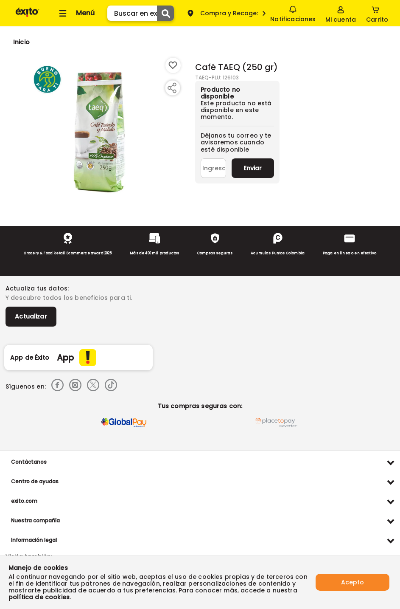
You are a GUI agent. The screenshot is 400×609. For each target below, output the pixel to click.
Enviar (252, 168)
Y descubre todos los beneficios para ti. (69, 297)
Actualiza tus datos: (37, 288)
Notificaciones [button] (293, 13)
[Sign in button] (340, 13)
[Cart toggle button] (377, 13)
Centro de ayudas (35, 481)
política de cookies (39, 597)
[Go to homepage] (21, 42)
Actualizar (31, 316)
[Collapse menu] (75, 13)
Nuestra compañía (35, 520)
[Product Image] (99, 132)
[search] (140, 13)
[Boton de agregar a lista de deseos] (173, 65)
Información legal (34, 540)
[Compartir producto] (172, 88)
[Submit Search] (165, 13)
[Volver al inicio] (27, 16)
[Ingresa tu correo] (213, 168)
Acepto (352, 582)
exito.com (24, 501)
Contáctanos (29, 461)
